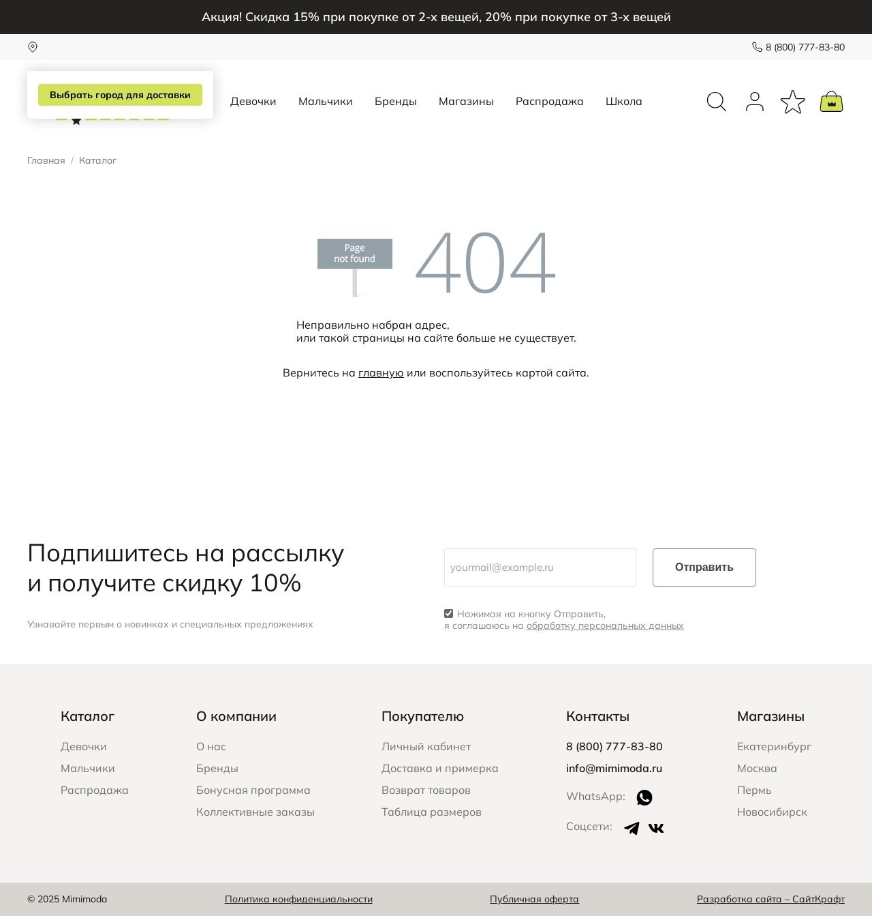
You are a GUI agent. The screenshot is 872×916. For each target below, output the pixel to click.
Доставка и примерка (440, 768)
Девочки (253, 101)
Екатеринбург (774, 746)
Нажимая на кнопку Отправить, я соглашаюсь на (564, 620)
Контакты (597, 715)
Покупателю (423, 715)
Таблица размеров (432, 811)
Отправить (704, 567)
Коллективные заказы (255, 811)
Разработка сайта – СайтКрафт (771, 899)
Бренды (396, 101)
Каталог (87, 715)
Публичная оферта (534, 899)
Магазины (466, 101)
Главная (46, 160)
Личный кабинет (426, 746)
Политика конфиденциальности (299, 899)
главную (381, 372)
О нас (211, 746)
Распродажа (550, 101)
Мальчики (325, 101)
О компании (236, 715)
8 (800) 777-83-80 (805, 47)
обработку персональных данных (605, 625)
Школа (624, 101)
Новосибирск (772, 811)
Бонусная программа (253, 790)
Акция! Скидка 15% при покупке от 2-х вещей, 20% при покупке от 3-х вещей (436, 17)
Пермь (754, 790)
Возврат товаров (426, 790)
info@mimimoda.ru (614, 768)
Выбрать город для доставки (120, 95)
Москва (757, 768)
